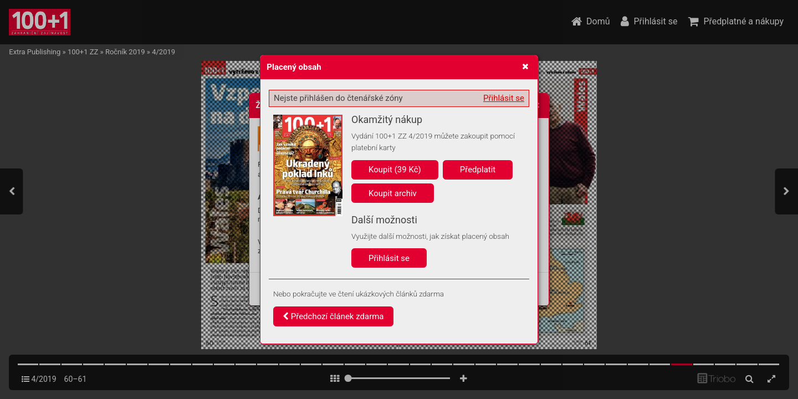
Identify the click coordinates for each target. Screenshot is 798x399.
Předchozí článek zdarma (333, 316)
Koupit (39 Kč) (395, 170)
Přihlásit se (503, 98)
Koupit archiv (393, 193)
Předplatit (478, 170)
